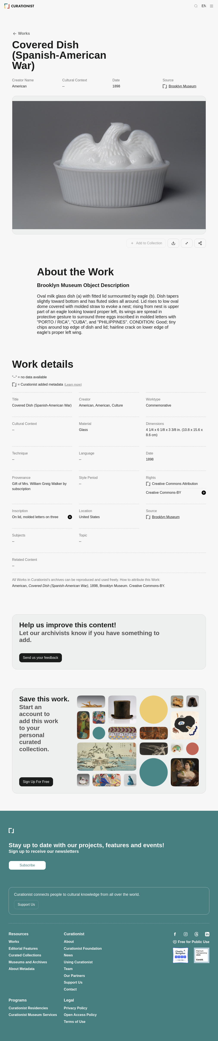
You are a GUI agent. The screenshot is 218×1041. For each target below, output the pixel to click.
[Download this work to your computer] (173, 243)
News (68, 955)
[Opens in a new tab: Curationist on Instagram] (185, 934)
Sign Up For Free (36, 782)
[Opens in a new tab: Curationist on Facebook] (175, 934)
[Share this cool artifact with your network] (200, 243)
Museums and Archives (28, 962)
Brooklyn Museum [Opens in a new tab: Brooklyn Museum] (182, 86)
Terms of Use (74, 1022)
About (69, 941)
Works (21, 33)
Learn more (73, 384)
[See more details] (204, 493)
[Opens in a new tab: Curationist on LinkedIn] (207, 934)
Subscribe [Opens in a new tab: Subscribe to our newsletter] (27, 865)
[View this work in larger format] (187, 243)
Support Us (26, 904)
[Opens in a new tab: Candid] (201, 955)
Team (68, 969)
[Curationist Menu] (211, 6)
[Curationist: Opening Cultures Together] (19, 6)
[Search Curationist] (196, 6)
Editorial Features (23, 948)
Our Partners (74, 976)
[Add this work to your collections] (146, 243)
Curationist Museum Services (33, 1015)
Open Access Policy (80, 1015)
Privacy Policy (75, 1008)
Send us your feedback (40, 657)
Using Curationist (78, 962)
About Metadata (22, 969)
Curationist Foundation (83, 948)
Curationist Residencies (28, 1008)
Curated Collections (25, 955)
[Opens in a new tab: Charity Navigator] (180, 955)
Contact (70, 989)
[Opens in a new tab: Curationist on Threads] (196, 934)
